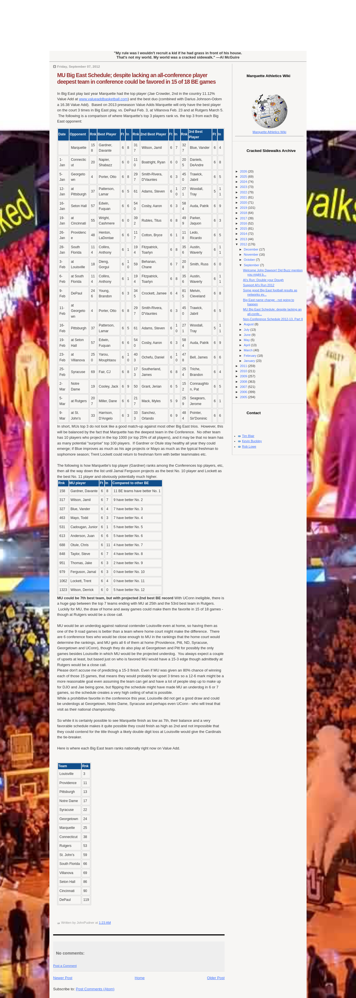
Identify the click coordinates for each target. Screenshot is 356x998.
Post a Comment (65, 965)
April (247, 345)
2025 (244, 176)
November (251, 254)
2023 (244, 187)
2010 (244, 371)
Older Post (216, 978)
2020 (244, 202)
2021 (244, 197)
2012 (244, 244)
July (247, 329)
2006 (244, 392)
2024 (244, 181)
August (249, 324)
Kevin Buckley (252, 441)
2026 (244, 171)
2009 (244, 376)
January (250, 360)
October (250, 259)
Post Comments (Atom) (95, 989)
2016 (244, 223)
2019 (244, 207)
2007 (244, 386)
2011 (244, 366)
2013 (244, 239)
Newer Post (62, 978)
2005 (244, 397)
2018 (244, 213)
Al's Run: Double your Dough (263, 280)
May (247, 340)
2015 (244, 228)
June (247, 334)
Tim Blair (248, 436)
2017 (244, 218)
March (248, 350)
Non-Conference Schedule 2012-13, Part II (273, 319)
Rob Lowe (249, 446)
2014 (244, 233)
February (250, 355)
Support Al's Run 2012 (259, 285)
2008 (244, 381)
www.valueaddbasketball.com (103, 99)
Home (140, 978)
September (252, 265)
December (251, 249)
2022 (244, 192)
